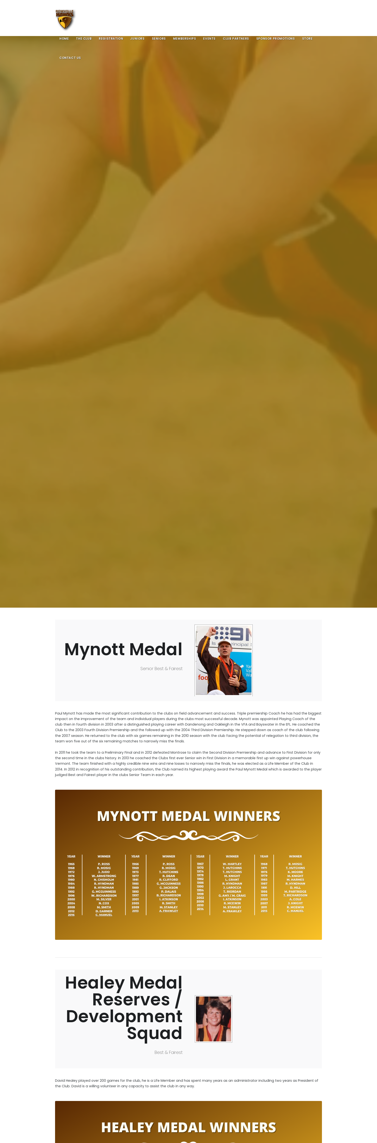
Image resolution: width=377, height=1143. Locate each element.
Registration (111, 39)
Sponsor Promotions (275, 39)
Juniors (137, 39)
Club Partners (236, 39)
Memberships (184, 39)
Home (64, 39)
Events (209, 39)
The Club (84, 39)
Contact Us (70, 58)
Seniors (159, 39)
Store (307, 39)
